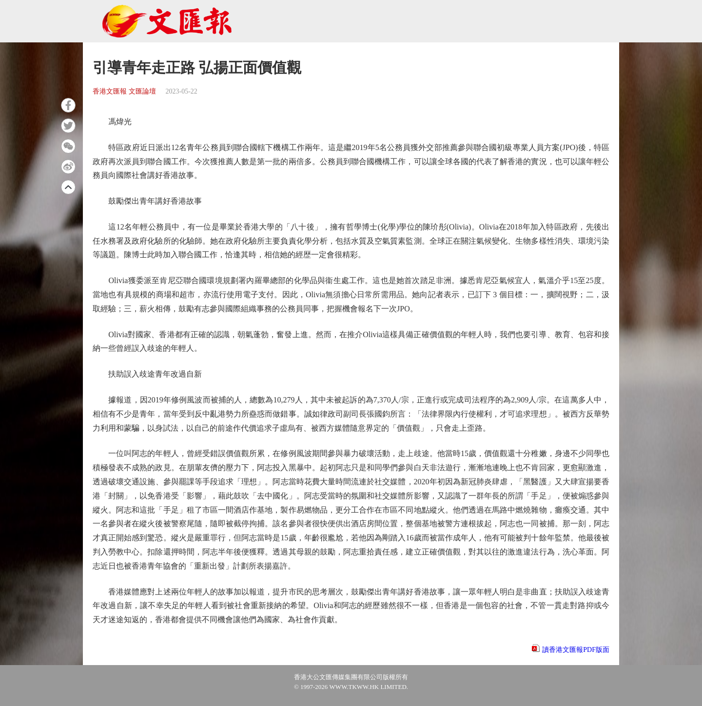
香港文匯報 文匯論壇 (124, 91)
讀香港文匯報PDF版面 (575, 649)
